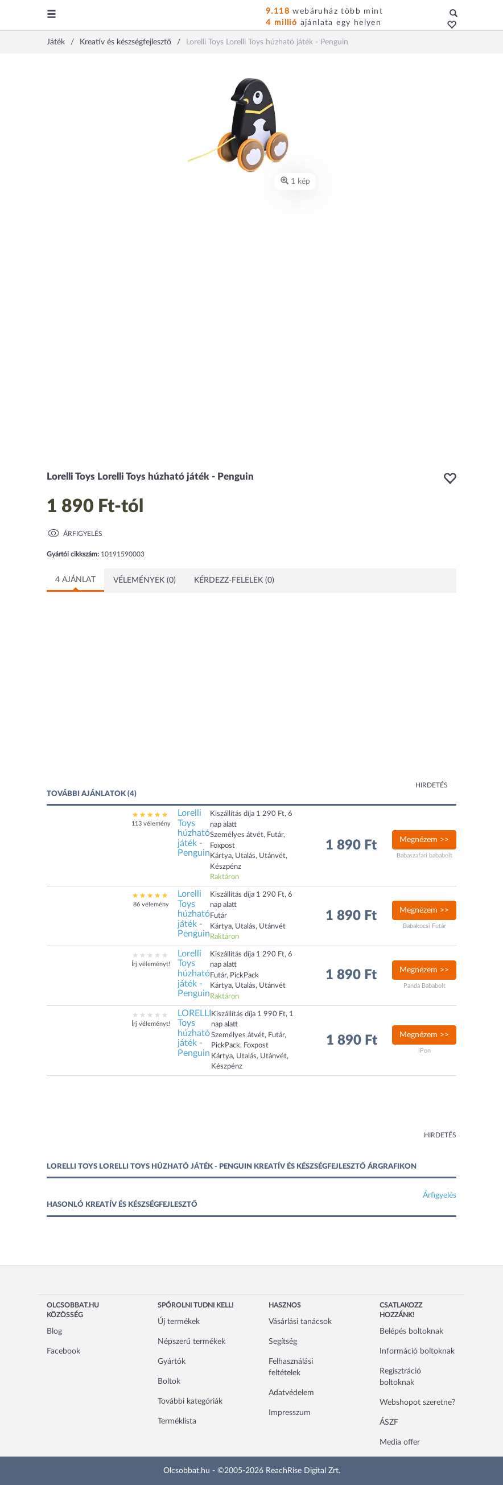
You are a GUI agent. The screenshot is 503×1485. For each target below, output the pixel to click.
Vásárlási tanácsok (300, 1322)
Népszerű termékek (191, 1342)
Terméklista (177, 1421)
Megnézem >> (424, 840)
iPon (424, 1050)
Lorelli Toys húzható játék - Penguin (194, 832)
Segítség (283, 1342)
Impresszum (290, 1413)
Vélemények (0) (144, 580)
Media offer (400, 1442)
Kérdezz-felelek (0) (234, 580)
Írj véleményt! (150, 964)
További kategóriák (190, 1401)
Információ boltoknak (417, 1351)
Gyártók (171, 1362)
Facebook (63, 1351)
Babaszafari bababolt (424, 855)
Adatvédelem (291, 1393)
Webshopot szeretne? (417, 1402)
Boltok (169, 1381)
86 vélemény (151, 904)
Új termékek (179, 1322)
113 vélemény (151, 823)
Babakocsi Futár (424, 926)
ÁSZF (389, 1422)
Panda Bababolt (424, 986)
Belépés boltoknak (411, 1331)
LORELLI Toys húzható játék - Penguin (194, 1033)
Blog (54, 1331)
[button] (448, 26)
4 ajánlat (75, 580)
